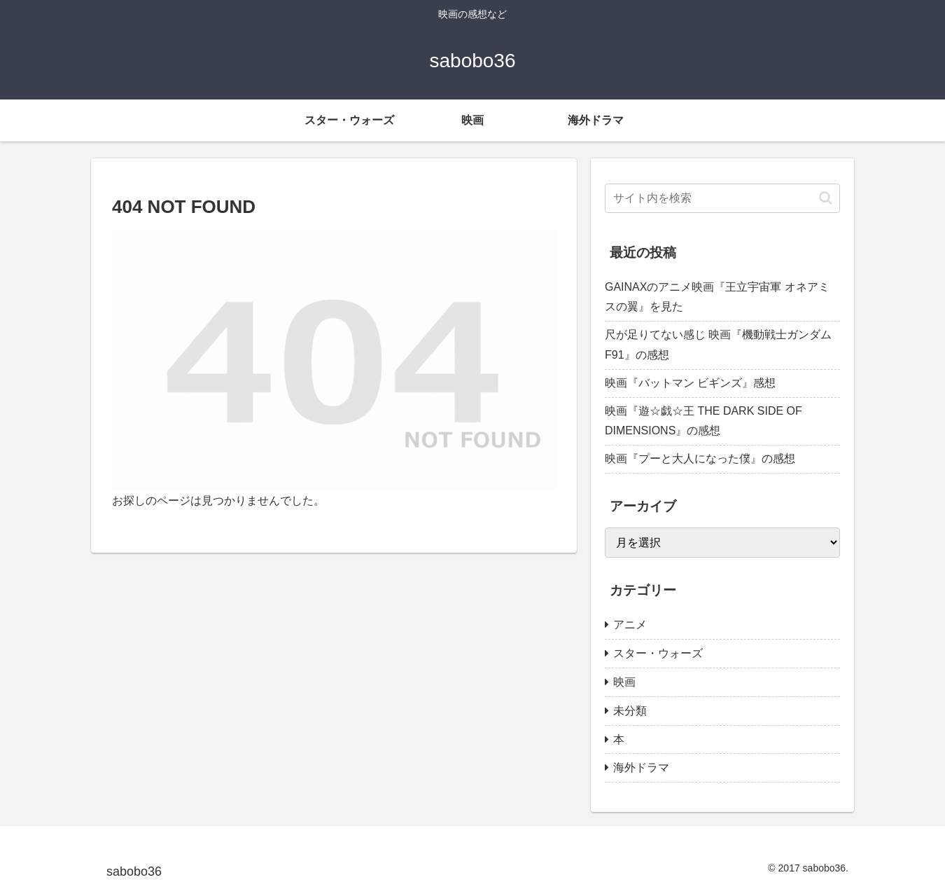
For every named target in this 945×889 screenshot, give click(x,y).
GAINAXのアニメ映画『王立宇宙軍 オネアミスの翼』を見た (717, 297)
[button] (825, 198)
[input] (722, 198)
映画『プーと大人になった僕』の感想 (700, 458)
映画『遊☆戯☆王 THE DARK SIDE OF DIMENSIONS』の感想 (703, 421)
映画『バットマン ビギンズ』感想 (690, 383)
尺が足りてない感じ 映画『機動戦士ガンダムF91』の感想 (718, 345)
